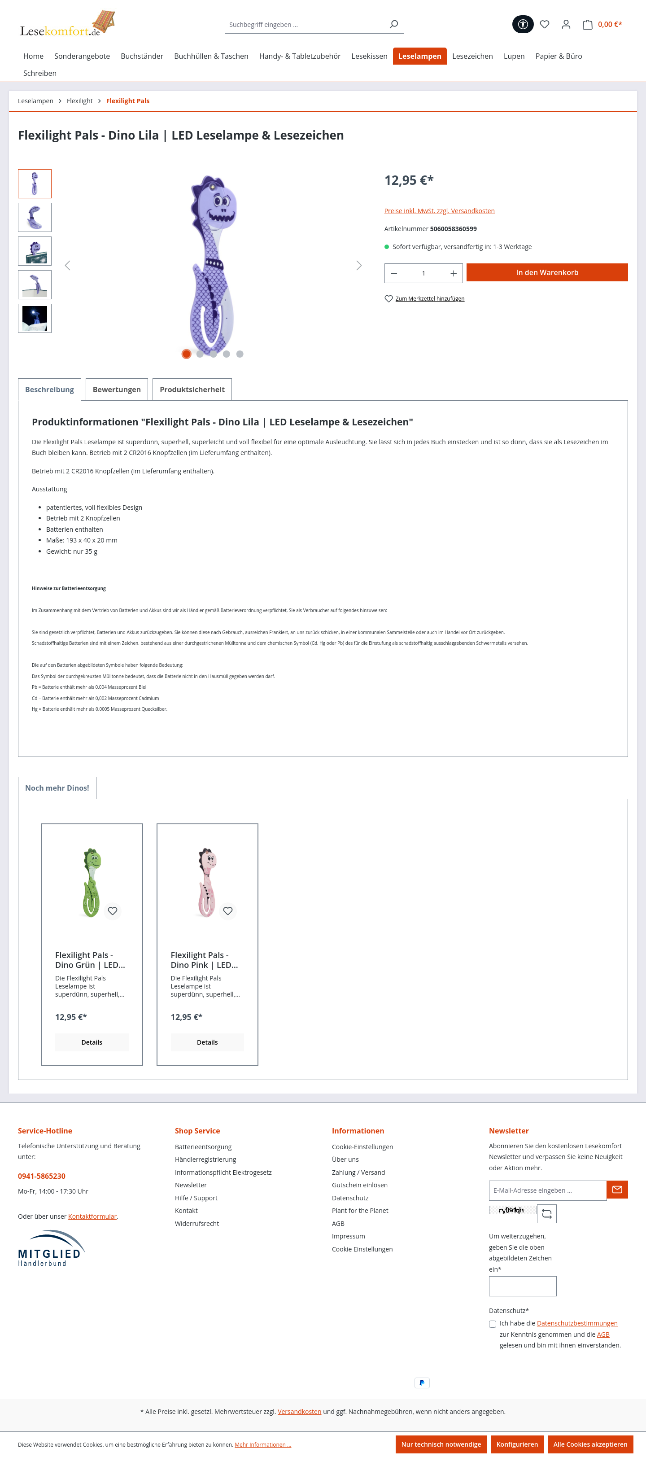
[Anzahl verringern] (393, 273)
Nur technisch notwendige (441, 1444)
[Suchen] (393, 24)
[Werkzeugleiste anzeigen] (523, 24)
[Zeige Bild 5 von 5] (240, 354)
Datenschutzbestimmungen (577, 1323)
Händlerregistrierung (205, 1159)
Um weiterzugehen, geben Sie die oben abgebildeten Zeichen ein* (520, 1252)
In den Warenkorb (547, 272)
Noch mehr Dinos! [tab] (57, 788)
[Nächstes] (359, 265)
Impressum (348, 1236)
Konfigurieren (517, 1444)
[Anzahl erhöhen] (454, 273)
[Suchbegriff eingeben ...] (304, 24)
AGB (338, 1223)
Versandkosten (299, 1411)
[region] (192, 265)
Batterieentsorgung (203, 1146)
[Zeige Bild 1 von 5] (186, 354)
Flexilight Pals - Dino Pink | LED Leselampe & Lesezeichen (201, 960)
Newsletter (191, 1185)
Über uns (345, 1159)
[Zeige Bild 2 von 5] (200, 354)
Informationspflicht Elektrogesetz (223, 1172)
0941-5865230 (41, 1176)
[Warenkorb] (602, 24)
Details (91, 1042)
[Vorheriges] (67, 265)
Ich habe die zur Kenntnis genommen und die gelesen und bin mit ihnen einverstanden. (560, 1334)
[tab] (49, 389)
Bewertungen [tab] (117, 389)
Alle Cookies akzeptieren (591, 1444)
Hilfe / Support (196, 1198)
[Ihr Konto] (566, 24)
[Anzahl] (423, 273)
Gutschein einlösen (360, 1185)
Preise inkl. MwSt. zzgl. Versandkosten (439, 210)
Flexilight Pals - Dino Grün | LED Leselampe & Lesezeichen (86, 960)
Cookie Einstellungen (362, 1249)
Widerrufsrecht (197, 1223)
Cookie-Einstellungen (362, 1146)
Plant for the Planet (360, 1210)
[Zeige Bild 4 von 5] (226, 354)
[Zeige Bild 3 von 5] (213, 354)
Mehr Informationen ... (263, 1444)
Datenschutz (350, 1198)
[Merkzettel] (544, 24)
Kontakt (186, 1210)
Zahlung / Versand (358, 1172)
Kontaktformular (92, 1216)
